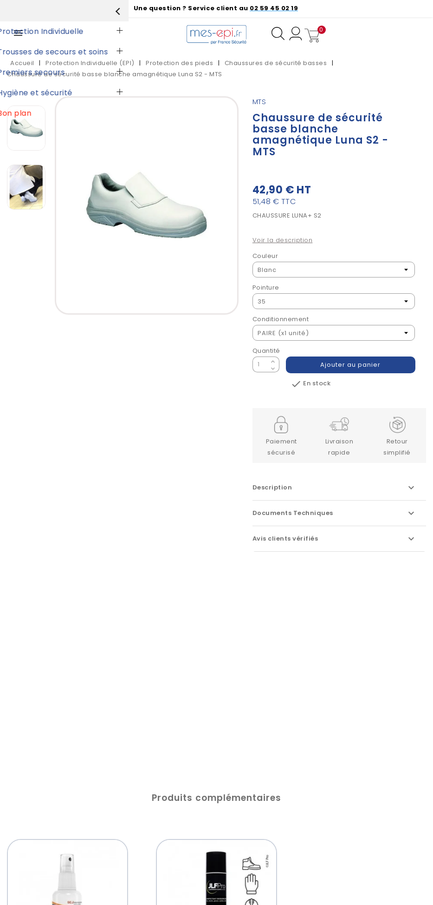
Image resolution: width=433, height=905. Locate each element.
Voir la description (282, 240)
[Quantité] (260, 364)
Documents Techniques (334, 513)
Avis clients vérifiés (334, 538)
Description (334, 487)
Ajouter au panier (351, 364)
